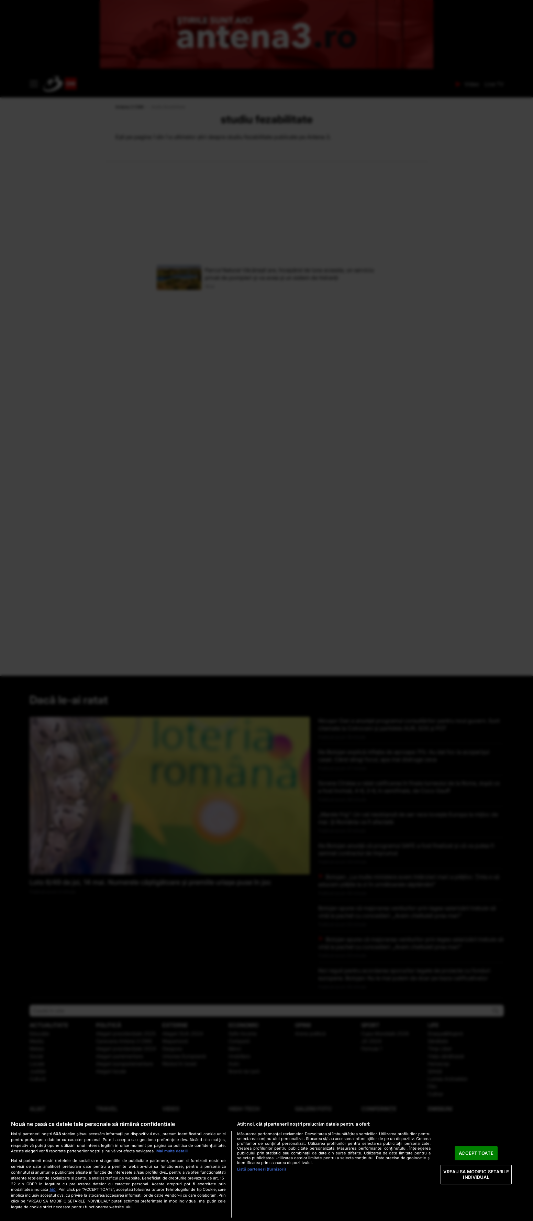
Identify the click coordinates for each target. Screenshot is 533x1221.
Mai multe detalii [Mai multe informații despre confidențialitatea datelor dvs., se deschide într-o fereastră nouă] (172, 1151)
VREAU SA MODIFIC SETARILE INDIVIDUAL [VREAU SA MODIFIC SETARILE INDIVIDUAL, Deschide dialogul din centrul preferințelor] (476, 1174)
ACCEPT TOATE (476, 1153)
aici (52, 1189)
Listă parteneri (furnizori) (261, 1169)
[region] (266, 1167)
